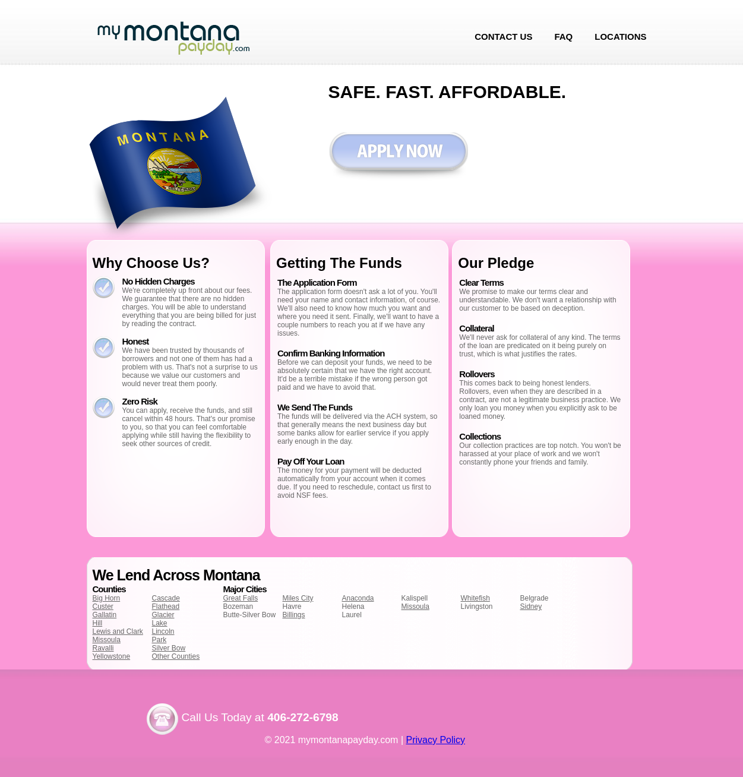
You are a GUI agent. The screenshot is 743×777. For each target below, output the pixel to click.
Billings (294, 615)
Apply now (398, 157)
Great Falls (240, 598)
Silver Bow (169, 648)
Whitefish (475, 598)
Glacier (163, 615)
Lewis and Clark (118, 631)
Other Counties (176, 656)
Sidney (531, 606)
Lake (159, 623)
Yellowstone (112, 656)
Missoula (107, 640)
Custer (103, 606)
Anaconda (358, 598)
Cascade (166, 598)
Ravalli (103, 648)
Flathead (166, 606)
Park (159, 640)
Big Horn (107, 598)
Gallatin (105, 615)
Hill (98, 623)
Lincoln (163, 631)
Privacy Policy (436, 740)
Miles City (298, 598)
